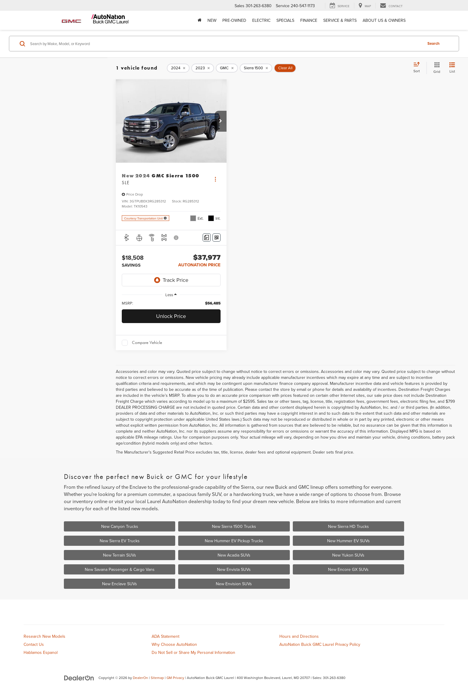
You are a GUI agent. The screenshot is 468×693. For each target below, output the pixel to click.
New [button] (211, 20)
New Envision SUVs (234, 584)
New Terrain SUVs (119, 555)
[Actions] (215, 179)
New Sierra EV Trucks (120, 541)
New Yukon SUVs (348, 555)
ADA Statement (165, 636)
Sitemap (157, 677)
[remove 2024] (178, 68)
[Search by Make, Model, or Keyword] (225, 43)
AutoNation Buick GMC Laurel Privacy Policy (319, 644)
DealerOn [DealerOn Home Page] (140, 677)
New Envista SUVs (234, 569)
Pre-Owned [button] (234, 20)
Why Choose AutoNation (174, 644)
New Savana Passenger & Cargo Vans (120, 569)
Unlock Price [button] (171, 316)
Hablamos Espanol (41, 652)
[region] (171, 303)
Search (433, 43)
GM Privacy (175, 677)
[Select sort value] (418, 68)
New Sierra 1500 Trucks (234, 526)
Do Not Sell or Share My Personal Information (193, 652)
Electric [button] (261, 20)
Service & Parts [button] (340, 20)
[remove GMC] (227, 68)
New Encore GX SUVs (348, 569)
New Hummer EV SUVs (348, 541)
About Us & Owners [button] (384, 20)
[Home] (199, 20)
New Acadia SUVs (234, 555)
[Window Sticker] (217, 237)
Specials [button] (285, 20)
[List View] (452, 68)
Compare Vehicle (147, 342)
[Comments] (207, 237)
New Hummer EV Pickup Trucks (234, 541)
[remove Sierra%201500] (256, 68)
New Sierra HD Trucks (348, 526)
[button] (221, 121)
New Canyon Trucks (119, 526)
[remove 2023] (202, 68)
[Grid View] (436, 68)
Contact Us (34, 644)
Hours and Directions (299, 636)
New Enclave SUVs (119, 584)
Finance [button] (308, 20)
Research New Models (44, 636)
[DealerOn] (79, 677)
